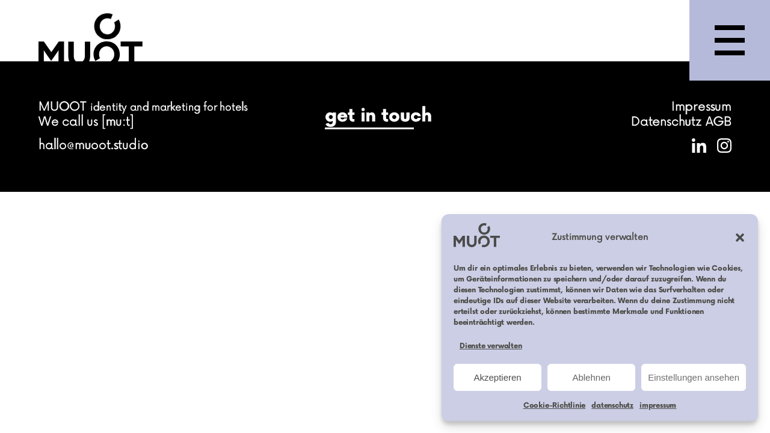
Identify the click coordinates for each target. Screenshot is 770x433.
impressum (657, 405)
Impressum (701, 106)
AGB (719, 121)
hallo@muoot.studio (93, 145)
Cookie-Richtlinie (554, 405)
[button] (740, 238)
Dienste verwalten (491, 346)
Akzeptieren (497, 377)
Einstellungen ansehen (693, 377)
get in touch (378, 116)
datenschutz (612, 405)
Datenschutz (666, 121)
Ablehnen (591, 377)
